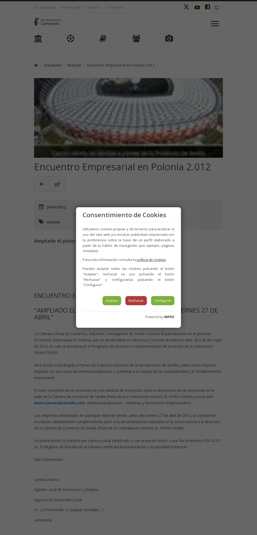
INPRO (169, 317)
